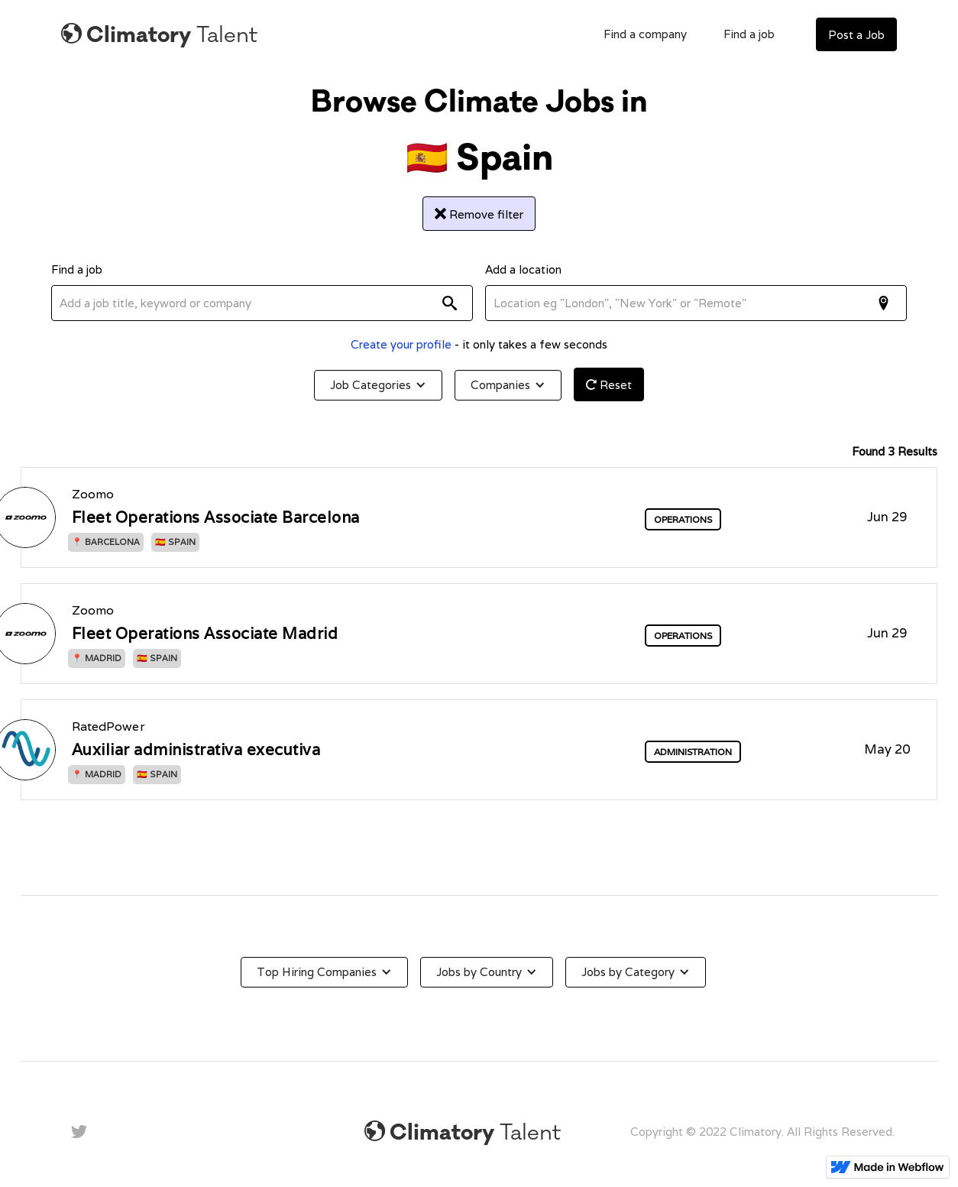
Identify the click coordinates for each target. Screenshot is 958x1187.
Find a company (645, 34)
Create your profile (401, 344)
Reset (609, 385)
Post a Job (856, 35)
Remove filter (479, 214)
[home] (159, 34)
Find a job (749, 34)
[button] (378, 385)
